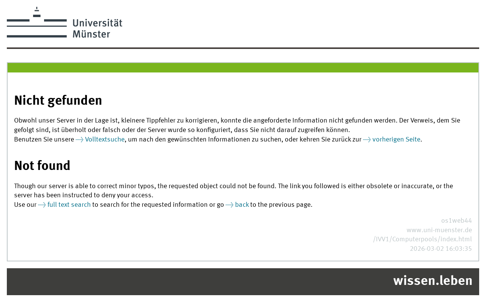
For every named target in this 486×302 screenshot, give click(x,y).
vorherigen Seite (396, 140)
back (242, 205)
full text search (69, 205)
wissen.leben (433, 281)
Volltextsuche (105, 140)
